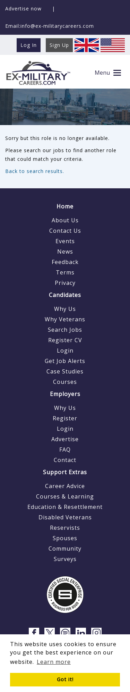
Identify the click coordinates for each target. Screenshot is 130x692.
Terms (65, 272)
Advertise (65, 439)
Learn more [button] (54, 662)
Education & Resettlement (65, 507)
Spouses (65, 538)
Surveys (65, 559)
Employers (65, 394)
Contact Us (65, 230)
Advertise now (23, 8)
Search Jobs (65, 329)
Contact (65, 460)
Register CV (65, 340)
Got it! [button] (65, 679)
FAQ (65, 449)
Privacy (65, 283)
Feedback (65, 262)
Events (65, 241)
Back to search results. (34, 171)
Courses (65, 382)
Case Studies (65, 371)
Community (65, 548)
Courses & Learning (65, 496)
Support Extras (65, 472)
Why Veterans (65, 319)
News (65, 251)
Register (65, 418)
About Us (65, 220)
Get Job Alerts (65, 361)
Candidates (65, 295)
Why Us (65, 309)
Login (65, 350)
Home (65, 206)
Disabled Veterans (65, 517)
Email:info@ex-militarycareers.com (49, 26)
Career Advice (65, 486)
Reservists (65, 528)
